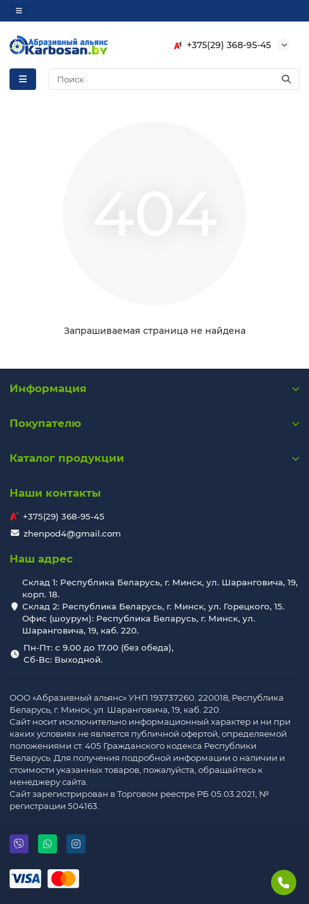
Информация (154, 388)
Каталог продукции (154, 458)
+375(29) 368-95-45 (220, 45)
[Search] (174, 79)
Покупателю (154, 423)
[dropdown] (18, 11)
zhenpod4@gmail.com (72, 533)
